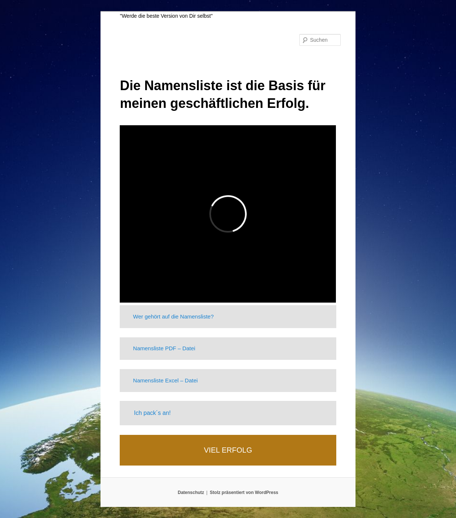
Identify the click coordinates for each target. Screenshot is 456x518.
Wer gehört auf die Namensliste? (173, 316)
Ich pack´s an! (152, 413)
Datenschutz (191, 492)
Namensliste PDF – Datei (164, 348)
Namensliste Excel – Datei (165, 380)
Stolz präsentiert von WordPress (244, 492)
